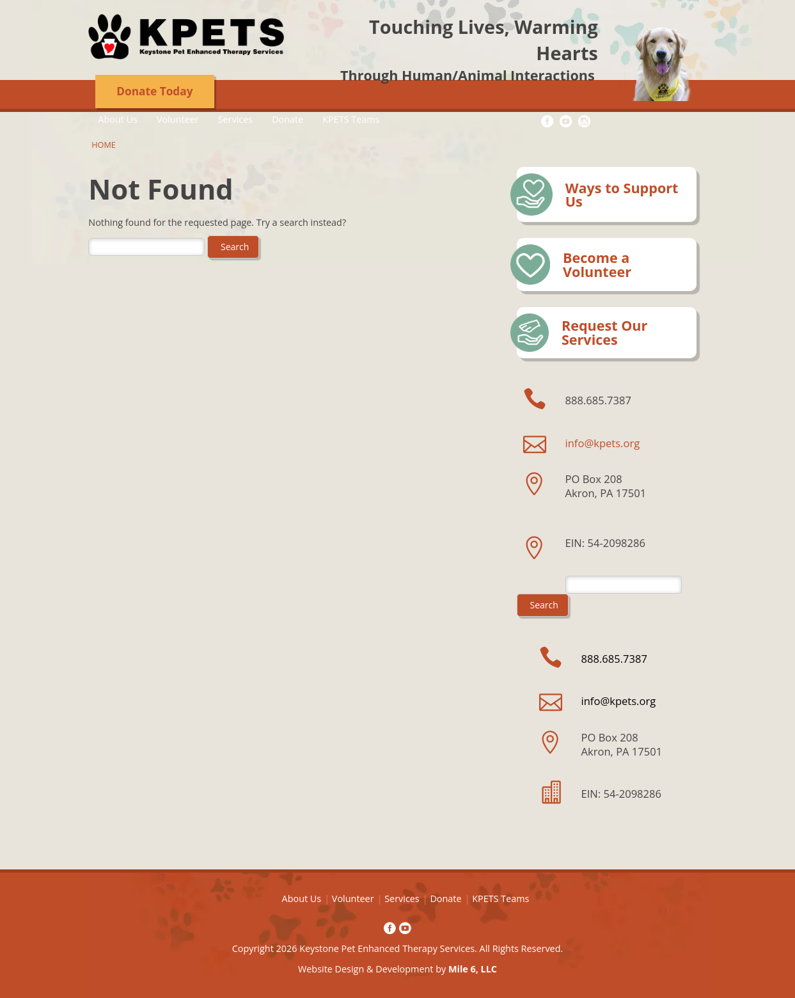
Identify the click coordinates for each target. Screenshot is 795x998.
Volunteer (178, 119)
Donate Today (154, 91)
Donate (287, 119)
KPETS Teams (350, 119)
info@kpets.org (602, 443)
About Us (118, 119)
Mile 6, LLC (472, 969)
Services (235, 119)
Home (103, 144)
